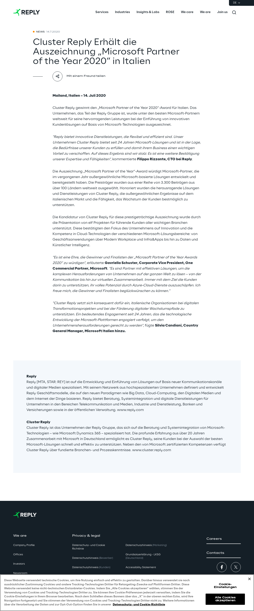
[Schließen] (249, 579)
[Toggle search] (234, 12)
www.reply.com (130, 410)
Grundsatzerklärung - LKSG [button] (143, 556)
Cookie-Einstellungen (225, 586)
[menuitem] (101, 12)
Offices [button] (18, 554)
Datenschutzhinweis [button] (92, 558)
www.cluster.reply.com (151, 450)
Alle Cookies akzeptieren (225, 599)
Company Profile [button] (24, 545)
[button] (223, 539)
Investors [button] (19, 564)
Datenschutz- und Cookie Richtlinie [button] (88, 547)
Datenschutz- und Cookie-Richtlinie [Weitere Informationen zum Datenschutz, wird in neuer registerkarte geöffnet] (139, 604)
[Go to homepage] (26, 12)
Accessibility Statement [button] (141, 567)
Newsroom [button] (20, 573)
